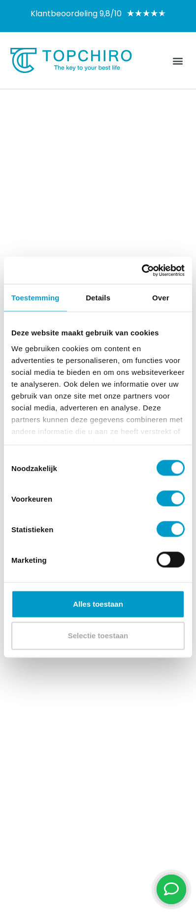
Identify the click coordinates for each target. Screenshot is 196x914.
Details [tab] (98, 297)
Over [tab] (160, 297)
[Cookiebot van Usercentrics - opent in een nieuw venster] (141, 270)
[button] (178, 60)
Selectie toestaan (98, 635)
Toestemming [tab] (35, 297)
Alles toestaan (98, 604)
